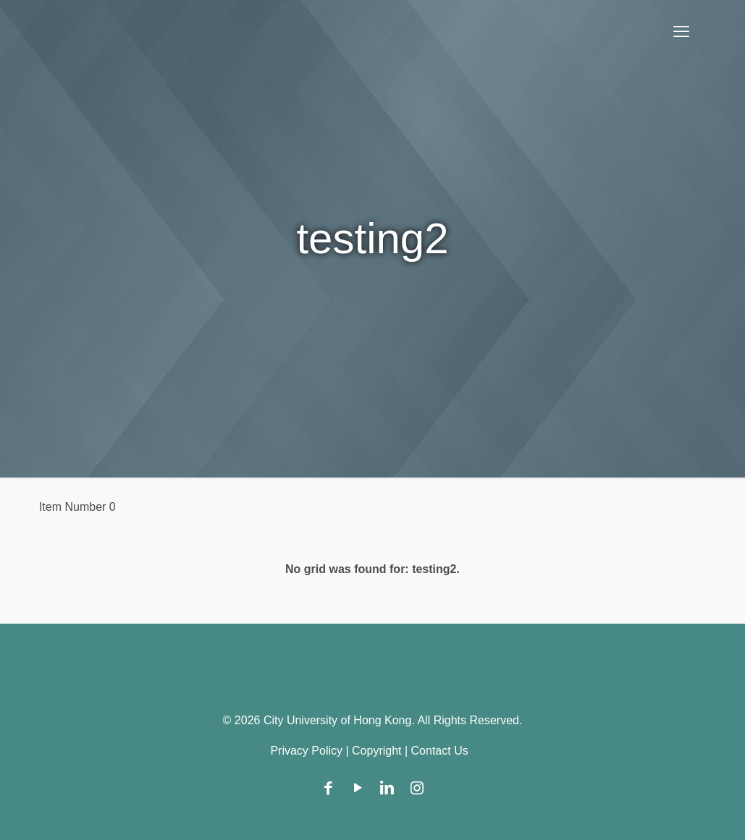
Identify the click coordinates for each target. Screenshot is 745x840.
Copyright (376, 750)
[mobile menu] (681, 32)
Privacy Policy (306, 750)
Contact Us (439, 750)
